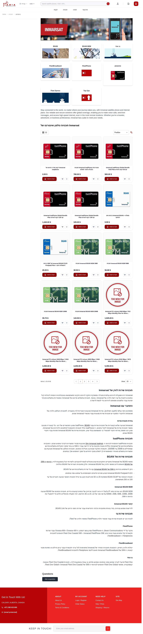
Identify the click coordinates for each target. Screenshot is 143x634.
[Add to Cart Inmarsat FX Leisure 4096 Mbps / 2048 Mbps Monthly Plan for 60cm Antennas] (81, 371)
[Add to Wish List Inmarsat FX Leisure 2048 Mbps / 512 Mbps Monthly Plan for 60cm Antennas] (125, 323)
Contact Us (99, 600)
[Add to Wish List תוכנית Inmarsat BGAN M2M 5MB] (125, 275)
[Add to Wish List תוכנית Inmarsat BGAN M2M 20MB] (93, 323)
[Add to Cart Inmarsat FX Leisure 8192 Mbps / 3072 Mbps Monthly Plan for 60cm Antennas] (112, 371)
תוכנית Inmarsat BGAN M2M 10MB (55, 311)
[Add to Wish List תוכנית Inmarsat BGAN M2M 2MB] (93, 275)
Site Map (119, 600)
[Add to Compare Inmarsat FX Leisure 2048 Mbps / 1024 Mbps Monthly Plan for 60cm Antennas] (67, 370)
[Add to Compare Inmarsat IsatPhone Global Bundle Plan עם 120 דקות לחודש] (67, 227)
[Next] (97, 381)
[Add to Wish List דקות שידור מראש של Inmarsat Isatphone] (62, 179)
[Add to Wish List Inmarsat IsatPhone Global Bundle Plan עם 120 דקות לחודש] (62, 227)
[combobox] (75, 4)
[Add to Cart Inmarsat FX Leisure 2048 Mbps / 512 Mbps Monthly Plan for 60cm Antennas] (112, 323)
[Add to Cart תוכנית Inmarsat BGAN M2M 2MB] (81, 275)
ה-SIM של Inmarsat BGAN (104, 469)
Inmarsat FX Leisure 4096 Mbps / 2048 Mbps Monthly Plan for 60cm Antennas (87, 360)
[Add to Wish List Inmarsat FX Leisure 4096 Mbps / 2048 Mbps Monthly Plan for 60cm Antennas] (93, 370)
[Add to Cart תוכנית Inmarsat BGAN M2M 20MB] (81, 323)
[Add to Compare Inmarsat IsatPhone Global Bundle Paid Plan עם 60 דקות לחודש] (129, 179)
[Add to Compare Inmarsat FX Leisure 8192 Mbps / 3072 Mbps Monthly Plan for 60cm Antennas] (129, 370)
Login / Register (81, 600)
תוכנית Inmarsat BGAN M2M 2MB (87, 263)
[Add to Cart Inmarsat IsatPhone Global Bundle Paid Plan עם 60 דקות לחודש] (112, 179)
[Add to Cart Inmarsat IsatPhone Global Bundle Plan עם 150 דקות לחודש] (81, 227)
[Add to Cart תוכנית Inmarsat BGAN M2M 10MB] (49, 323)
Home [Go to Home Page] (4, 14)
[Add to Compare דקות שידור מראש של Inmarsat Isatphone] (67, 179)
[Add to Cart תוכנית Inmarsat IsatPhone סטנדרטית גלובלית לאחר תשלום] (81, 179)
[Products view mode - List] (46, 132)
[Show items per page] (129, 381)
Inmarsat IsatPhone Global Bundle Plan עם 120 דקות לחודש (55, 216)
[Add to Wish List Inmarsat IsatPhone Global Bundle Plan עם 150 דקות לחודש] (93, 227)
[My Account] (118, 4)
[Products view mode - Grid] (43, 132)
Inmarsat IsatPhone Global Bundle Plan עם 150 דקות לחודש (86, 216)
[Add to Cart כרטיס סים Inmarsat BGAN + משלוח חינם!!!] (112, 227)
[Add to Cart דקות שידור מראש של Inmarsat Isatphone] (49, 179)
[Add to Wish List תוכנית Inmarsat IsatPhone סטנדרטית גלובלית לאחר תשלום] (93, 179)
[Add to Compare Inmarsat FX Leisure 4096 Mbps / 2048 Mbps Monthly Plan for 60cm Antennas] (98, 370)
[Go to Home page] (9, 3)
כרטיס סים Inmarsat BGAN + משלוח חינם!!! (117, 216)
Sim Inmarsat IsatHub (94, 444)
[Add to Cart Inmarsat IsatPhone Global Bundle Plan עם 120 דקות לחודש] (49, 227)
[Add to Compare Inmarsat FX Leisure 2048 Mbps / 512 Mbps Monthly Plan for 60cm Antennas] (129, 323)
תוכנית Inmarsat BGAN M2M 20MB (86, 311)
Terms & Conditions (62, 607)
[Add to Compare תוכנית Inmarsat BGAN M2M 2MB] (98, 275)
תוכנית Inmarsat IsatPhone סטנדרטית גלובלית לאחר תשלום (87, 168)
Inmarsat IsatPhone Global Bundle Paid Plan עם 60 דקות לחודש (118, 168)
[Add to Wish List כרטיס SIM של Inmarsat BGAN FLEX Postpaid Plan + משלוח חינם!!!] (62, 275)
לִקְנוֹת (56, 10)
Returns (106, 607)
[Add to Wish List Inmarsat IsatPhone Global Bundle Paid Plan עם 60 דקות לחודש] (125, 179)
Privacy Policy (60, 604)
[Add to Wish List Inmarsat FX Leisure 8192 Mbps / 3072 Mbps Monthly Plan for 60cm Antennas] (125, 370)
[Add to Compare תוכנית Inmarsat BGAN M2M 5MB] (129, 275)
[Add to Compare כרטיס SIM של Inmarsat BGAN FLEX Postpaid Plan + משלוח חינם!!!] (67, 275)
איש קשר (85, 10)
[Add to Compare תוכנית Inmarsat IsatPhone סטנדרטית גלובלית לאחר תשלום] (98, 179)
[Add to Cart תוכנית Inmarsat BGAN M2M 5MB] (112, 275)
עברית (23, 4)
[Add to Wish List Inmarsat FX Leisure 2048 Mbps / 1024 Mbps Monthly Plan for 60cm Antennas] (62, 370)
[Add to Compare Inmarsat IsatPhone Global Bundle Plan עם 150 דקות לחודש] (98, 227)
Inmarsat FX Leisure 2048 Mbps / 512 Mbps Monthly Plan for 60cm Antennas (117, 312)
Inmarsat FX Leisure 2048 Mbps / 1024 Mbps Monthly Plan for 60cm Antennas (55, 360)
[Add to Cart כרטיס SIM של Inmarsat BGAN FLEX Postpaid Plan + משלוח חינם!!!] (49, 275)
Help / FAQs (100, 604)
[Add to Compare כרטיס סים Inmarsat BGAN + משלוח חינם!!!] (129, 227)
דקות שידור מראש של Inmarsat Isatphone (55, 168)
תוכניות (65, 10)
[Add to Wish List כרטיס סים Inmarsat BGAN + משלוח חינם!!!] (125, 227)
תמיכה (75, 10)
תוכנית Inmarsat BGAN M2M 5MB (118, 263)
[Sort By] (121, 132)
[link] (76, 381)
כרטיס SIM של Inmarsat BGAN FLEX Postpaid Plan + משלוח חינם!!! (55, 264)
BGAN (87, 425)
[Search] (108, 3)
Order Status (79, 604)
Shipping (99, 607)
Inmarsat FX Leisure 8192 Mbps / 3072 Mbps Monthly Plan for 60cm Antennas (118, 360)
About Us (58, 600)
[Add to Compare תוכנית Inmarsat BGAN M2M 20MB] (98, 323)
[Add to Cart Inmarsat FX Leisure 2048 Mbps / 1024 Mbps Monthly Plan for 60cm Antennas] (49, 371)
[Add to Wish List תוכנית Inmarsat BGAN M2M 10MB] (62, 323)
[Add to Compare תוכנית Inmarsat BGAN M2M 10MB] (67, 323)
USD (32, 4)
